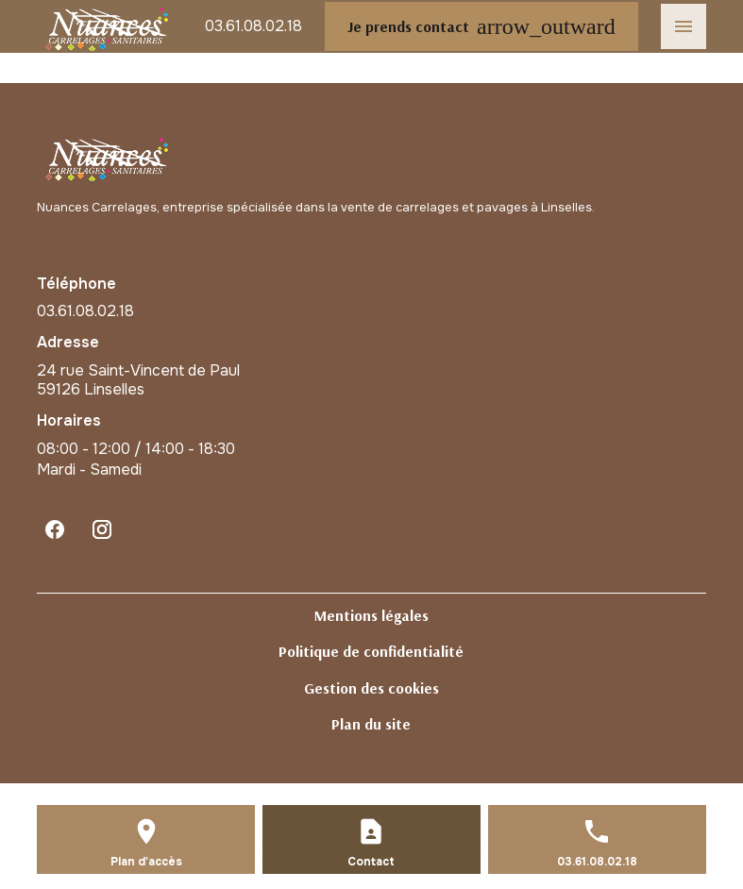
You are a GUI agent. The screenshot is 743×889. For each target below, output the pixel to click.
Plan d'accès (146, 861)
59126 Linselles (140, 380)
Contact (371, 861)
